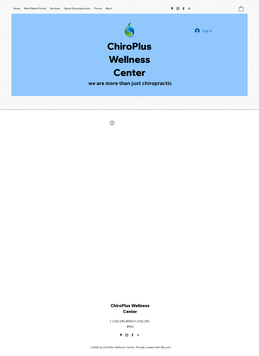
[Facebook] (183, 8)
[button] (241, 8)
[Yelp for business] (189, 8)
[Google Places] (172, 8)
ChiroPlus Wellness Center (129, 59)
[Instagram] (178, 8)
